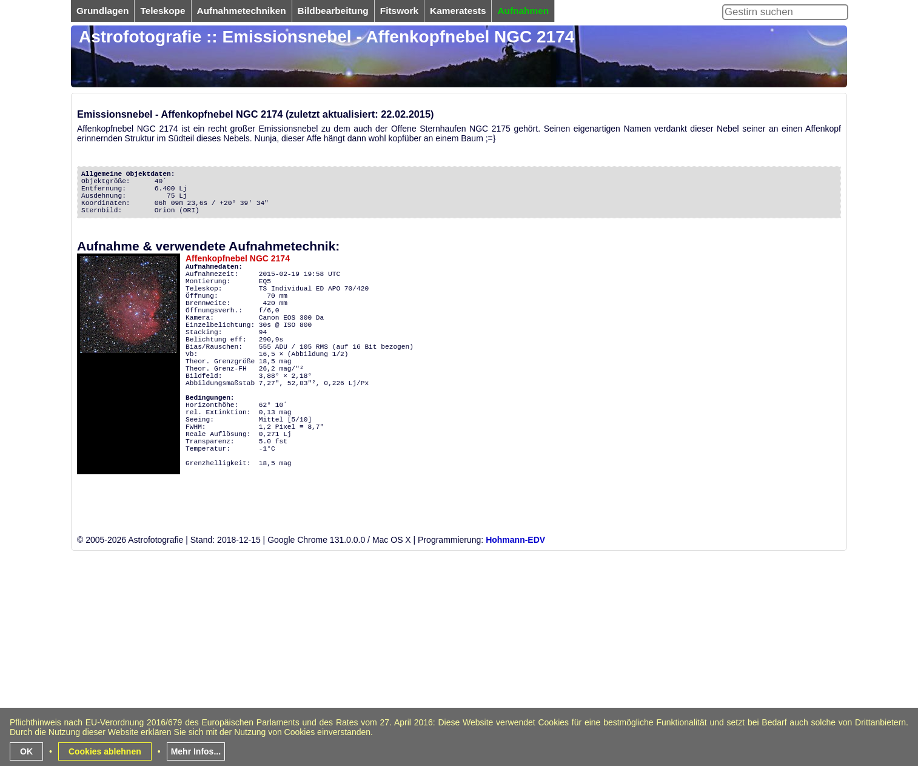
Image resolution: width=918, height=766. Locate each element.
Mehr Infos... (196, 751)
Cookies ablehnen (105, 751)
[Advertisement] (435, 679)
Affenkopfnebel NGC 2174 (238, 258)
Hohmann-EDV (515, 540)
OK (26, 751)
